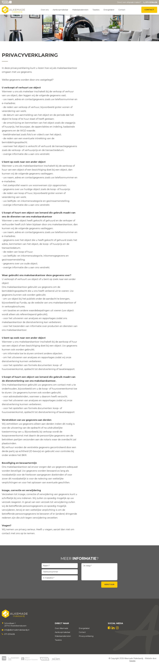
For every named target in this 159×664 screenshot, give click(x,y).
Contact (121, 10)
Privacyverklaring (86, 636)
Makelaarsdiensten (80, 10)
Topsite (132, 661)
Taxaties (96, 10)
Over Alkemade (61, 628)
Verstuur (109, 584)
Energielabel (109, 10)
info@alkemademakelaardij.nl (16, 630)
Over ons (45, 10)
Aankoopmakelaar (60, 10)
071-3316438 (9, 634)
